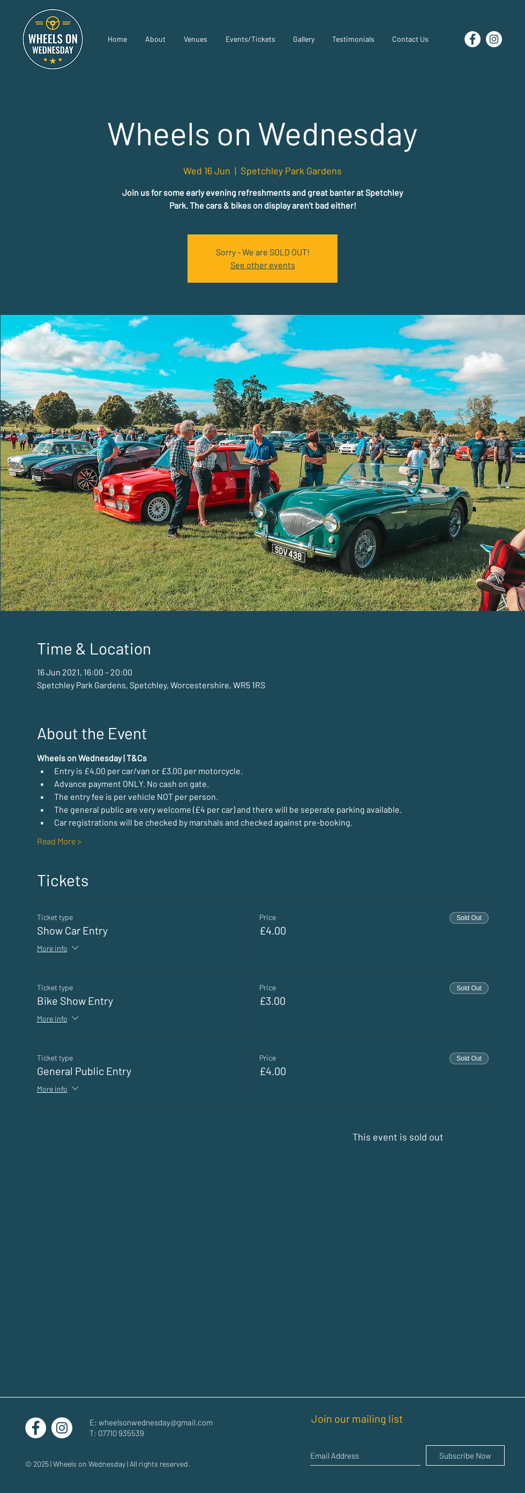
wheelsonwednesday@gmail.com (156, 1422)
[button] (303, 39)
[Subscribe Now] (465, 1455)
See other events (262, 265)
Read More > (59, 841)
